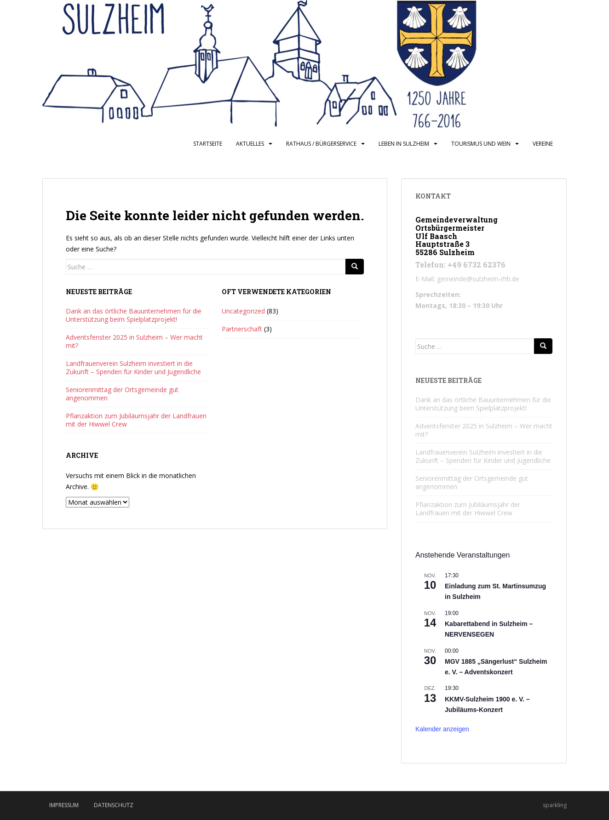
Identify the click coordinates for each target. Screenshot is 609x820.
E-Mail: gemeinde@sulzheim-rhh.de (467, 278)
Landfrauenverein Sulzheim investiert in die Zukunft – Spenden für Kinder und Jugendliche (133, 367)
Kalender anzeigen (442, 729)
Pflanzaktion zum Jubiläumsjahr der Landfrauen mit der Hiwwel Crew (136, 419)
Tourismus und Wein (481, 144)
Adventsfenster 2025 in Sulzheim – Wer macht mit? (134, 341)
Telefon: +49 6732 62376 (460, 264)
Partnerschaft (242, 329)
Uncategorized (243, 311)
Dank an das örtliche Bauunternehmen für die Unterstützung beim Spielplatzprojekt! (133, 315)
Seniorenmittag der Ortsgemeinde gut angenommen (122, 393)
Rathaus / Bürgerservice (321, 144)
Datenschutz (113, 805)
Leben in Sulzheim (404, 144)
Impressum (64, 805)
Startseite (207, 144)
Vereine (543, 144)
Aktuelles (250, 144)
